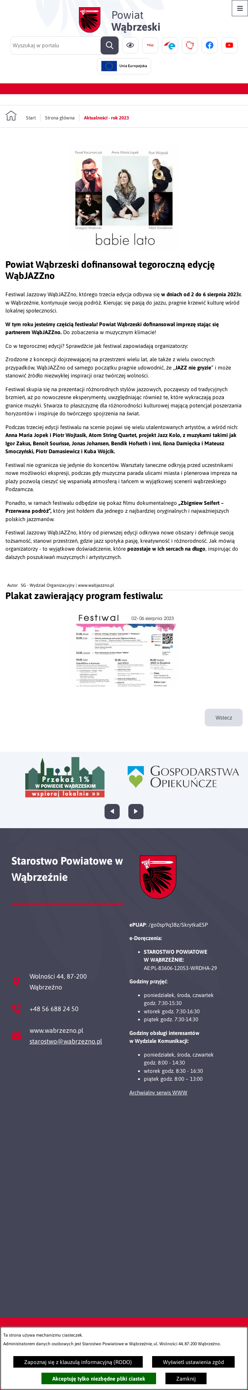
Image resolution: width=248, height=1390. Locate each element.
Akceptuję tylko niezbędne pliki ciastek (98, 1379)
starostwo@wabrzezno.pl (66, 1041)
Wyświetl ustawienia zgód (193, 1362)
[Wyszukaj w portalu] (64, 45)
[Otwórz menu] (240, 8)
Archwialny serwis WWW (158, 1092)
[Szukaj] (110, 45)
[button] (124, 251)
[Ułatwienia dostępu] (130, 45)
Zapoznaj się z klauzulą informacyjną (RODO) (78, 1362)
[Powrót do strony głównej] (20, 116)
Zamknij (186, 1379)
